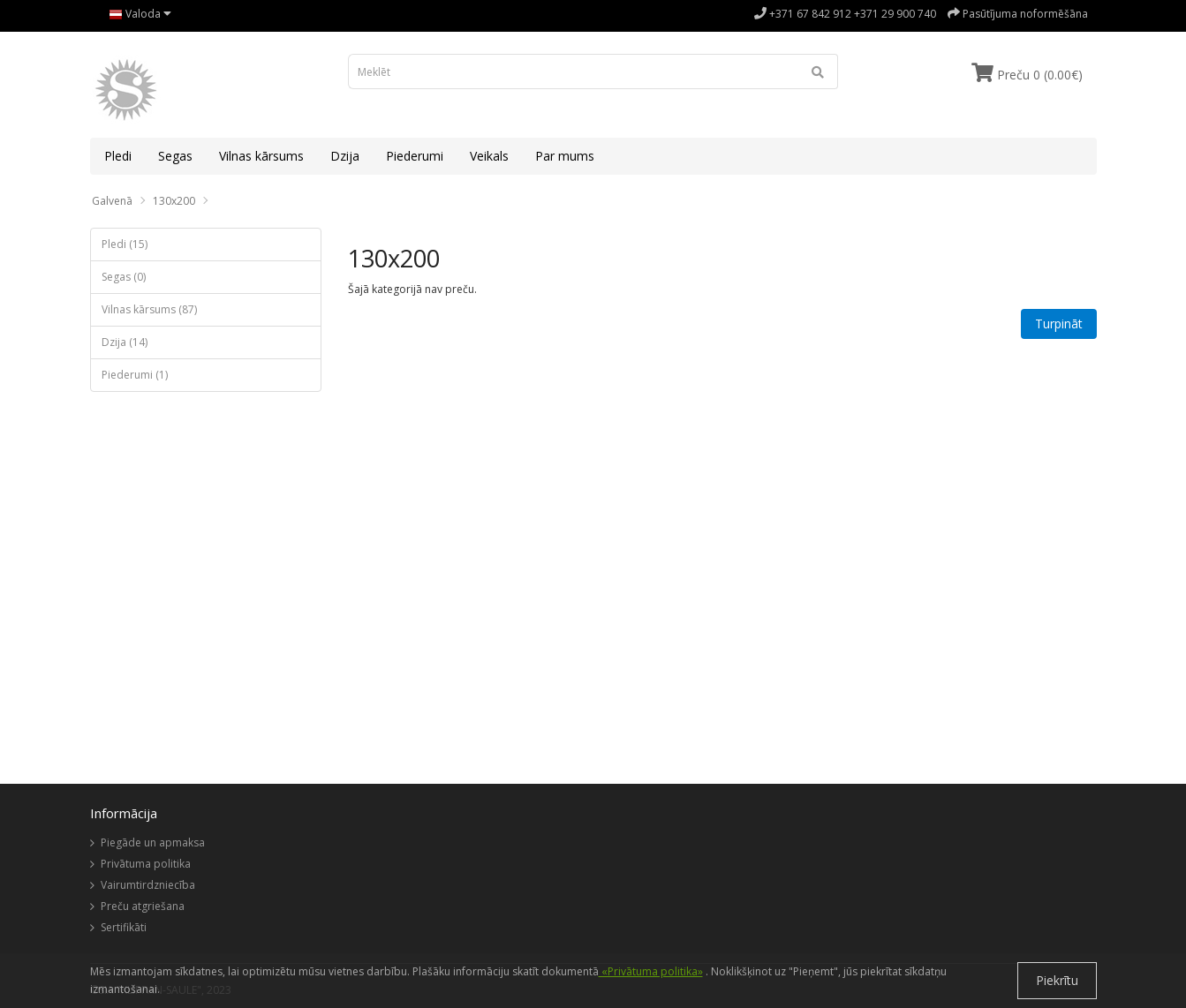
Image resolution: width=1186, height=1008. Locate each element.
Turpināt (1059, 323)
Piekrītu (1057, 980)
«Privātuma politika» (651, 971)
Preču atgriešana (143, 906)
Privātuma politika (146, 863)
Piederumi (414, 155)
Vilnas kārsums (261, 155)
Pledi (118, 155)
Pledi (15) (124, 244)
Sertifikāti (124, 927)
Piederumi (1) (135, 374)
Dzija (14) (124, 342)
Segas (175, 155)
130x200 (174, 200)
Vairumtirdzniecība (148, 884)
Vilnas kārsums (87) (149, 309)
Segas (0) (124, 276)
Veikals (489, 155)
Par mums (564, 155)
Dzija (344, 155)
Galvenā (112, 200)
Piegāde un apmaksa (153, 842)
